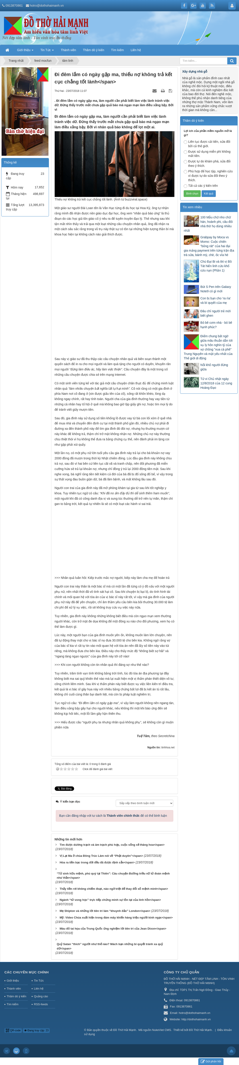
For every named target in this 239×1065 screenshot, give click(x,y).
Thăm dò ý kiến (16, 990)
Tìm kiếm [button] (117, 50)
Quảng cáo (41, 990)
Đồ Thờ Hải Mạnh (124, 1024)
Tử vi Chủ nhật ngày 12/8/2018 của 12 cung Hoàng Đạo (216, 383)
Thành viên (14, 982)
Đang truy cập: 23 (36, 1024)
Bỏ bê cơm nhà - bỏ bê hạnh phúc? (216, 325)
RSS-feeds (41, 998)
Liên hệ (38, 982)
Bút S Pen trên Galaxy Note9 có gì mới (215, 289)
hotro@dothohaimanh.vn (47, 5)
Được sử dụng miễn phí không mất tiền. (207, 154)
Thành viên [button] (68, 50)
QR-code (13, 1024)
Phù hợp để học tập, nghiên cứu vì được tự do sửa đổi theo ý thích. (208, 175)
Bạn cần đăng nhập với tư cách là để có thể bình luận (113, 810)
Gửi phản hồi (211, 1061)
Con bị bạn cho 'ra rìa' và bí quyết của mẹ (215, 300)
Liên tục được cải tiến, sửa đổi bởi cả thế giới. (207, 144)
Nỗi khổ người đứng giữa (214, 367)
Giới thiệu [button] (25, 51)
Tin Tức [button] (47, 51)
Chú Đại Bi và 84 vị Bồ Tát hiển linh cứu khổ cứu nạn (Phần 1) (215, 266)
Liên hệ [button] (136, 50)
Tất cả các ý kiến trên (201, 186)
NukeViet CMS (161, 1024)
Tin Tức (39, 974)
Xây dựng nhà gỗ (194, 71)
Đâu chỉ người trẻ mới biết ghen (215, 313)
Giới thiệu (13, 974)
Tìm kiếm (12, 998)
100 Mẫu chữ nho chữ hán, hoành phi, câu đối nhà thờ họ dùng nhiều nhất (208, 224)
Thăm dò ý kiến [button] (93, 50)
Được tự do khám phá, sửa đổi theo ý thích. (207, 164)
